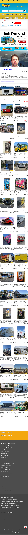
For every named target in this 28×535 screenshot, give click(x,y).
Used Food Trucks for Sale (5, 445)
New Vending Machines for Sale (6, 490)
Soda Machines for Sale (5, 480)
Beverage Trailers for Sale (5, 469)
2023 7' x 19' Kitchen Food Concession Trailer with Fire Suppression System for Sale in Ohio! (20, 99)
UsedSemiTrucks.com (4, 524)
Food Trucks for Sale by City (6, 432)
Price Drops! (17, 22)
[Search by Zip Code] (25, 11)
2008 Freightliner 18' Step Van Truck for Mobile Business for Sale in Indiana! (6, 413)
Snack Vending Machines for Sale (6, 482)
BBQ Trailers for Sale (4, 467)
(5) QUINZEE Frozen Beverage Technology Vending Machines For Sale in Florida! (6, 321)
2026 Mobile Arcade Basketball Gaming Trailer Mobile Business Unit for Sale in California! (6, 210)
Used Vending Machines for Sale (6, 478)
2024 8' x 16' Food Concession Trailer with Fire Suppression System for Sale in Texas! (7, 99)
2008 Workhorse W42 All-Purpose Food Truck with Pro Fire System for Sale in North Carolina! (6, 376)
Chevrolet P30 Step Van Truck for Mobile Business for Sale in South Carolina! (20, 228)
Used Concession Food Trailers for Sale (7, 463)
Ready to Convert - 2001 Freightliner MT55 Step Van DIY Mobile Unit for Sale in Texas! (20, 395)
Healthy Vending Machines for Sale (7, 486)
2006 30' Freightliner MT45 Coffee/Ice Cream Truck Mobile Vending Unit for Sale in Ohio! (20, 358)
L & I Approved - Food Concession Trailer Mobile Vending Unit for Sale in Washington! (20, 265)
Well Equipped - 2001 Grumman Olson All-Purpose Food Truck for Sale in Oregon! (7, 339)
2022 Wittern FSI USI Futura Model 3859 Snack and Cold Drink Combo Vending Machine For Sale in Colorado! (20, 285)
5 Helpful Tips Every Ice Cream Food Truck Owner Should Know (12, 501)
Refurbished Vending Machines (6, 488)
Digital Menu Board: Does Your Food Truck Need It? (10, 507)
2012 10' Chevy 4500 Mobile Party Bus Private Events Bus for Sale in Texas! (20, 302)
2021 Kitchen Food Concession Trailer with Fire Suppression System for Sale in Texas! (21, 136)
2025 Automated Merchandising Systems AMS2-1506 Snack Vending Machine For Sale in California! (20, 321)
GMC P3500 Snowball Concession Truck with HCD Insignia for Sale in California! (20, 154)
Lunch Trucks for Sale (4, 457)
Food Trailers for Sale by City (6, 435)
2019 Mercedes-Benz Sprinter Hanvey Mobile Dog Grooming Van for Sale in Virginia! (7, 395)
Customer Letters (7, 69)
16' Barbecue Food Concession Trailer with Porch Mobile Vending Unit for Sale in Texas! (21, 210)
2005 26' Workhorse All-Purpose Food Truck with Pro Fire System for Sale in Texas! (7, 228)
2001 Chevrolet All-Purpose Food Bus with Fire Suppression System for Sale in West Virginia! (21, 117)
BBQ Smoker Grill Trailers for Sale (6, 473)
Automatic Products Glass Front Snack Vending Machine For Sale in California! (6, 154)
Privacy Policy (21, 529)
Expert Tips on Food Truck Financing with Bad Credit (10, 505)
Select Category (16, 10)
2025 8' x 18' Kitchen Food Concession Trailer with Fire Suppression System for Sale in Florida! (5, 248)
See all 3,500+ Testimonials (7, 81)
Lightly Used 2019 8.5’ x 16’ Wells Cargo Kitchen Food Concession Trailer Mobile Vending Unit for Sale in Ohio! (6, 137)
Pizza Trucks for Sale (4, 455)
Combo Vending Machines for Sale (7, 484)
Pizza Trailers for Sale (4, 471)
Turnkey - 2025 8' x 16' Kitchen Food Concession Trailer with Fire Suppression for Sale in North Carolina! (6, 266)
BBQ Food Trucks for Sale (5, 453)
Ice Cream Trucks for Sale (5, 449)
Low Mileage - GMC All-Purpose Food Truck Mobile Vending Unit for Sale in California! (20, 173)
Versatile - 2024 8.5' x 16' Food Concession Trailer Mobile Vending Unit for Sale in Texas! (20, 247)
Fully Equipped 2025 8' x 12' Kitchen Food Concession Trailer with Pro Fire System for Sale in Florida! (20, 191)
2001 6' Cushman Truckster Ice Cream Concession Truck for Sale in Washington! (6, 302)
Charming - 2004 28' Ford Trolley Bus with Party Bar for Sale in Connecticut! (20, 413)
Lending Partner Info (4, 515)
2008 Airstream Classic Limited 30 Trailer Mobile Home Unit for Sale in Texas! (20, 376)
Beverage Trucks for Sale (5, 451)
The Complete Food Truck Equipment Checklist (9, 499)
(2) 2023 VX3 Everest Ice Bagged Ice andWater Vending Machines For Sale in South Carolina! (6, 173)
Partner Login (3, 518)
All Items (3, 22)
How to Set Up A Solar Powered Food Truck (8, 503)
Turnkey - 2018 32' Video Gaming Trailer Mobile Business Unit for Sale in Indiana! (6, 284)
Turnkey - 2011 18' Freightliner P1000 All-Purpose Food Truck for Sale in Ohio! (20, 339)
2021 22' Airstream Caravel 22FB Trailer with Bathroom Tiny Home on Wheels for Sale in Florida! (6, 358)
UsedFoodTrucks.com (4, 522)
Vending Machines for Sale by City (7, 437)
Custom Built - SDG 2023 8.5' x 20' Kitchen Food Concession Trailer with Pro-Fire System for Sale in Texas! (6, 117)
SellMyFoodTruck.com (4, 520)
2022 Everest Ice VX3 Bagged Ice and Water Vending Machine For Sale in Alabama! (6, 191)
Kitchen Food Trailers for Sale (6, 465)
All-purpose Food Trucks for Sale (6, 447)
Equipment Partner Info (5, 517)
